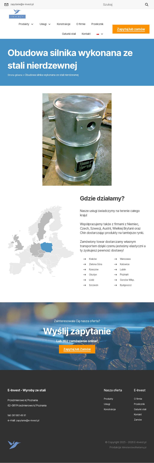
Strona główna (16, 75)
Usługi (43, 24)
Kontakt (86, 34)
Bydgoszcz (126, 298)
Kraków (93, 272)
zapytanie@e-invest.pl (20, 4)
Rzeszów (94, 283)
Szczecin (94, 298)
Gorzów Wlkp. (128, 293)
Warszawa (126, 272)
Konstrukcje (63, 24)
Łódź (92, 293)
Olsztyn (93, 288)
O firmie (80, 24)
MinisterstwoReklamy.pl (132, 447)
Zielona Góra (96, 277)
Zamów (137, 419)
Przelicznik (97, 24)
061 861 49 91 (19, 415)
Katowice (125, 277)
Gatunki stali (69, 34)
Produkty (24, 24)
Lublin (123, 283)
